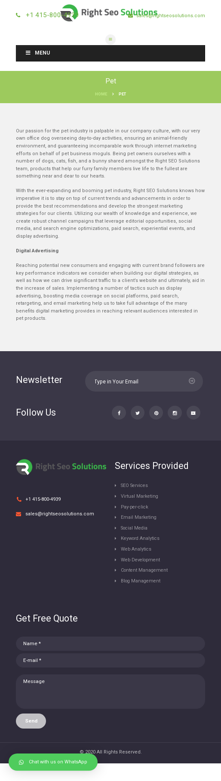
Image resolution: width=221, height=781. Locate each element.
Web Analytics (137, 566)
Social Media (135, 545)
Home (101, 94)
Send (31, 738)
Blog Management (142, 597)
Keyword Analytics (141, 555)
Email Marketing (139, 534)
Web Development (142, 576)
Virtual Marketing (140, 513)
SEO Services (136, 502)
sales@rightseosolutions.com (170, 15)
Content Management (145, 587)
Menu (37, 53)
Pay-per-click (135, 523)
